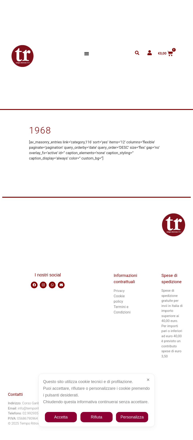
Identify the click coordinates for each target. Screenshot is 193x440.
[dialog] (97, 400)
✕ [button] (148, 380)
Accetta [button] (61, 417)
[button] (86, 53)
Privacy (119, 291)
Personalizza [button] (132, 417)
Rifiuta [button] (96, 417)
